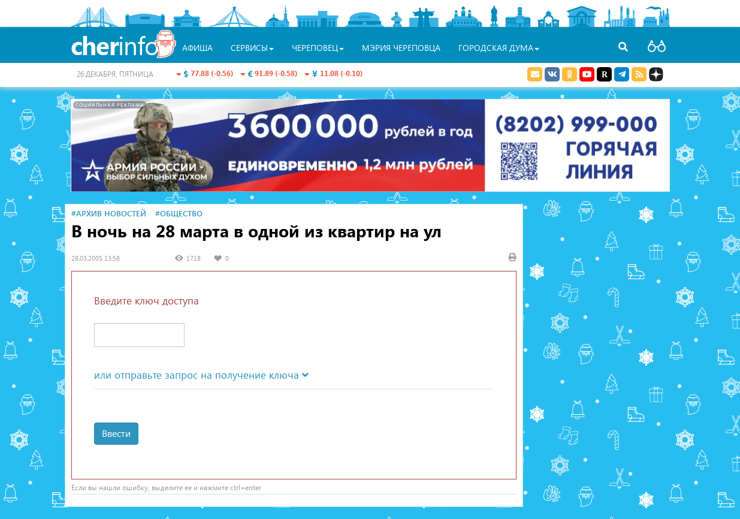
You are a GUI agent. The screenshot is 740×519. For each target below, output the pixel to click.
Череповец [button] (318, 47)
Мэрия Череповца (401, 47)
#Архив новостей (108, 213)
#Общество (179, 213)
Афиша (197, 47)
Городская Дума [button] (498, 47)
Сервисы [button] (252, 47)
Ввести (116, 433)
